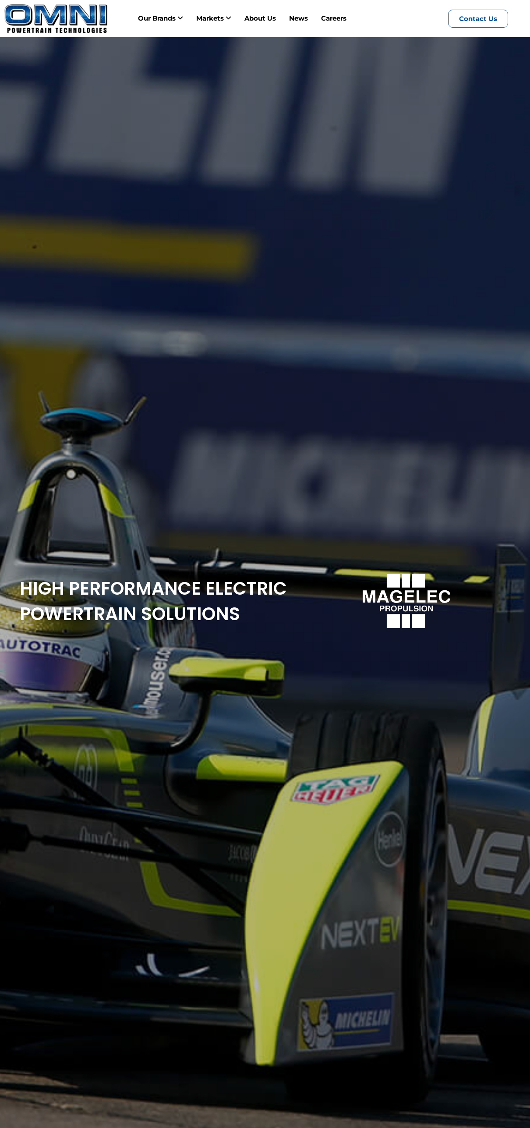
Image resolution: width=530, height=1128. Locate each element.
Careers (333, 18)
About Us (260, 18)
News (298, 18)
